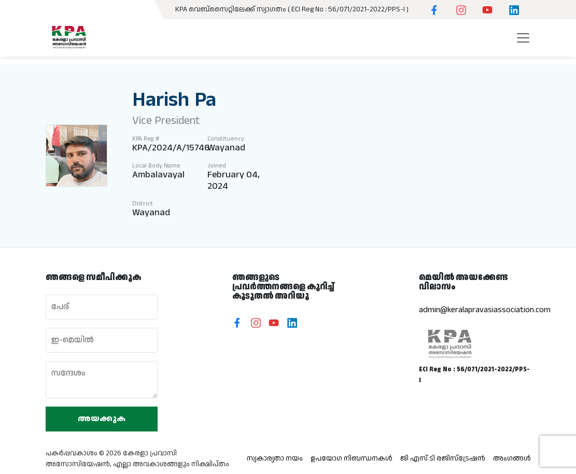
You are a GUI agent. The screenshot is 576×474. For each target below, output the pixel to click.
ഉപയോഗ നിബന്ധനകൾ (351, 458)
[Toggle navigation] (523, 41)
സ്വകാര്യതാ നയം (275, 458)
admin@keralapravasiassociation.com (485, 310)
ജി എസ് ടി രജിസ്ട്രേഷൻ (442, 458)
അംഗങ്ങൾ (512, 458)
